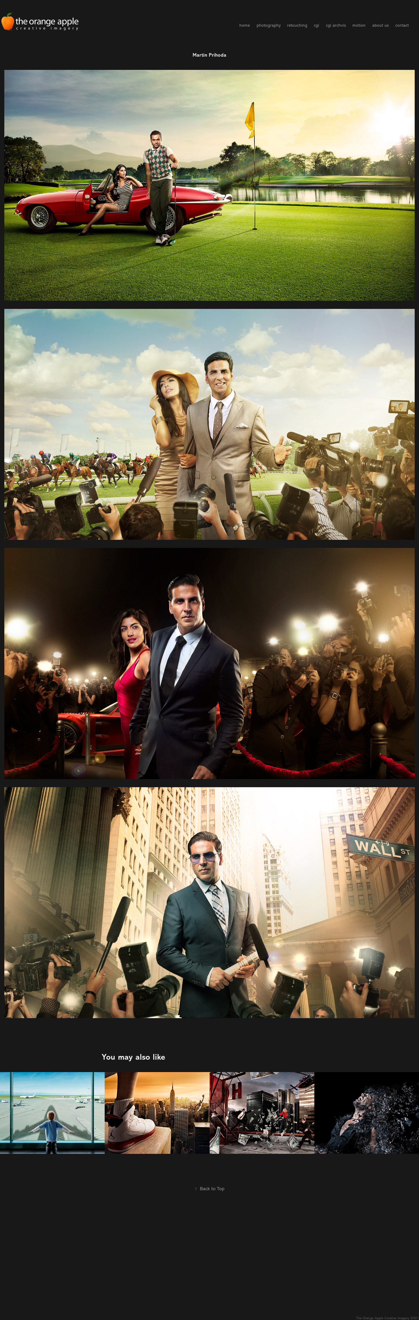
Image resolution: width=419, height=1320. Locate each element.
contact (402, 25)
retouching (297, 25)
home (244, 25)
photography (269, 25)
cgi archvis (336, 25)
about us (380, 25)
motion (359, 25)
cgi (316, 25)
